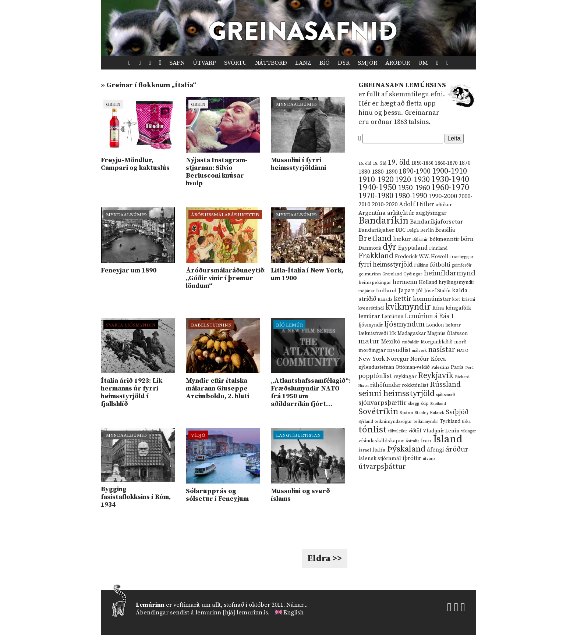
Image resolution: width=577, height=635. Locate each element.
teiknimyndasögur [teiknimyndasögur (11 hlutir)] (393, 421)
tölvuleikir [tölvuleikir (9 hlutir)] (397, 431)
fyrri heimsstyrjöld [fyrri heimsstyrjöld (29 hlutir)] (385, 265)
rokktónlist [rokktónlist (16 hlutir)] (415, 385)
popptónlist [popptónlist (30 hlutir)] (375, 376)
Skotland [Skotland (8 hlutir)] (438, 403)
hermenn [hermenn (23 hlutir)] (405, 282)
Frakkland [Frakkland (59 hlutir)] (375, 256)
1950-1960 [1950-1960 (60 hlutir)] (414, 188)
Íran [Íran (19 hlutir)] (426, 440)
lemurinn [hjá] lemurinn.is (231, 612)
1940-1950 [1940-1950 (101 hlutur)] (377, 187)
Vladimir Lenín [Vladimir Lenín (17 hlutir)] (441, 431)
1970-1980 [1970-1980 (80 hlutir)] (375, 195)
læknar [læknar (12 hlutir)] (453, 325)
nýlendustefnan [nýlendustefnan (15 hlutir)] (376, 367)
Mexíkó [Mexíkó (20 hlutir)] (390, 341)
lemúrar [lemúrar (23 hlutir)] (369, 316)
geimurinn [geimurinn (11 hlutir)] (369, 274)
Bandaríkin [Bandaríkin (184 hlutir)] (383, 220)
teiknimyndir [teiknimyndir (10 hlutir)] (426, 421)
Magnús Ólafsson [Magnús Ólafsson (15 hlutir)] (447, 333)
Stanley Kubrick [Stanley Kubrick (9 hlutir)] (429, 412)
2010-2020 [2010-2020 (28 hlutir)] (384, 204)
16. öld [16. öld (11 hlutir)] (364, 163)
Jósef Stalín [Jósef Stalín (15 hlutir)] (437, 291)
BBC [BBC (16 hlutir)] (401, 230)
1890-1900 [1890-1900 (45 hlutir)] (415, 171)
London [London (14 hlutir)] (435, 325)
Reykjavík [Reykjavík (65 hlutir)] (435, 376)
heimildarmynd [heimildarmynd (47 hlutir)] (449, 273)
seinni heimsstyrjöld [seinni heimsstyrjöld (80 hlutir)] (396, 393)
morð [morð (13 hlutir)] (460, 342)
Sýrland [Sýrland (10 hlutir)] (365, 421)
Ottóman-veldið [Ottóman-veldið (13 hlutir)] (413, 367)
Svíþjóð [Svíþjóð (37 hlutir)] (457, 412)
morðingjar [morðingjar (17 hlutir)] (372, 350)
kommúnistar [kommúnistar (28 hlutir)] (432, 299)
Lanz (303, 63)
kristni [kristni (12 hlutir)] (468, 299)
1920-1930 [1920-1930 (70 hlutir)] (412, 180)
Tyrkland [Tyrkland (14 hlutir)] (450, 421)
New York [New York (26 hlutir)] (371, 359)
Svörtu (235, 63)
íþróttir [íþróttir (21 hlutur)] (412, 458)
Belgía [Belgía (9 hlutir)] (413, 230)
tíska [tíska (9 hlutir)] (466, 421)
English (293, 612)
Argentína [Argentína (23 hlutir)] (372, 213)
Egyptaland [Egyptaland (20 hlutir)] (413, 248)
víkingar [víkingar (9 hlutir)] (468, 431)
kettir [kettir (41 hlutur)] (402, 299)
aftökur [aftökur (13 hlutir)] (444, 205)
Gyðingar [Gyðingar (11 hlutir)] (412, 274)
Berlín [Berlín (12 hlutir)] (427, 230)
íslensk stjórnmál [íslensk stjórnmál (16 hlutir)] (379, 458)
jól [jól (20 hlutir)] (419, 290)
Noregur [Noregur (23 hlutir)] (397, 359)
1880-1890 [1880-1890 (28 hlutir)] (384, 172)
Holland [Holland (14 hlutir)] (428, 282)
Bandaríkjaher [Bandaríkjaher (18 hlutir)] (376, 229)
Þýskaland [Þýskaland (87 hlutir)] (406, 449)
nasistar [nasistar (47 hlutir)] (441, 349)
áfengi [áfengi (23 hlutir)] (435, 449)
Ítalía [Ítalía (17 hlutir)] (379, 450)
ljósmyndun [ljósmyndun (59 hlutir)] (405, 324)
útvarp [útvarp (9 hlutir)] (429, 458)
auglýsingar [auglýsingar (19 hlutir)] (431, 213)
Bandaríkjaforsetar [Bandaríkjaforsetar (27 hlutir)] (436, 222)
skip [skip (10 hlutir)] (425, 403)
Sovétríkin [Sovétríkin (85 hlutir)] (378, 411)
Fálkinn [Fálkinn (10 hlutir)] (421, 265)
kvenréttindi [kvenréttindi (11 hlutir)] (371, 308)
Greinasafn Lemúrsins (402, 85)
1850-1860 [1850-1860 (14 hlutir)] (422, 163)
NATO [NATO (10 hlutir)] (462, 350)
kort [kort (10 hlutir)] (456, 299)
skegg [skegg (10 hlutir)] (413, 403)
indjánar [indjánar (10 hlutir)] (366, 291)
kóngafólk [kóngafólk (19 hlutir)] (458, 307)
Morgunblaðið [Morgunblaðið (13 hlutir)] (437, 342)
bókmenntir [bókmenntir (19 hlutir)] (444, 239)
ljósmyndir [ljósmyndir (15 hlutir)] (370, 325)
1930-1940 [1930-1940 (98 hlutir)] (450, 179)
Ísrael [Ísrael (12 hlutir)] (364, 450)
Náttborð (271, 63)
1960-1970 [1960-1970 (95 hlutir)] (450, 187)
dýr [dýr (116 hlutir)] (390, 247)
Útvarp (204, 63)
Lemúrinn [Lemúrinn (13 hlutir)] (392, 317)
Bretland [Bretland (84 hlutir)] (375, 238)
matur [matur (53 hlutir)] (369, 341)
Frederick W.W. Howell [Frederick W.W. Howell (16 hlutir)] (422, 256)
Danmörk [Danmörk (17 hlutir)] (369, 248)
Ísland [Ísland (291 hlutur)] (448, 439)
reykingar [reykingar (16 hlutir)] (405, 376)
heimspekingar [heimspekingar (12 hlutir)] (374, 282)
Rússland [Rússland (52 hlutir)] (445, 384)
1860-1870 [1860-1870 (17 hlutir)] (446, 163)
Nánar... (297, 605)
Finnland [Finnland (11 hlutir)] (438, 248)
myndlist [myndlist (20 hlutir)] (398, 350)
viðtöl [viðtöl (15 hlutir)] (414, 431)
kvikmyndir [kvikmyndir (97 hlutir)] (408, 307)
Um (423, 63)
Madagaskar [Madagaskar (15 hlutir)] (411, 333)
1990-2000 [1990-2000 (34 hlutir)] (442, 196)
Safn (177, 63)
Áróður (397, 63)
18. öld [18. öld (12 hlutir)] (379, 163)
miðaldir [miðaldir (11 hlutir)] (410, 342)
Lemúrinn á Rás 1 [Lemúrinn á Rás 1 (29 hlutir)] (429, 316)
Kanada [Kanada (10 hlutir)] (385, 299)
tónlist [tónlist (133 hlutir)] (372, 429)
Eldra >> (324, 558)
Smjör (367, 63)
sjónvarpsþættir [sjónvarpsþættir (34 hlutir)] (382, 403)
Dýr (344, 63)
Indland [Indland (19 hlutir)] (386, 290)
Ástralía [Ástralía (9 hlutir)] (413, 441)
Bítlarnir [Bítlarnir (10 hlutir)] (420, 239)
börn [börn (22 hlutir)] (467, 239)
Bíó (324, 63)
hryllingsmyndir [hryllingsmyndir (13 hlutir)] (456, 282)
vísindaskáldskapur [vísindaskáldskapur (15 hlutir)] (381, 441)
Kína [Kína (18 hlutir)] (438, 307)
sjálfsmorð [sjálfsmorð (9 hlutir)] (445, 394)
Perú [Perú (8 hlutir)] (469, 367)
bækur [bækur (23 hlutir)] (402, 239)
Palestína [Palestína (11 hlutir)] (440, 367)
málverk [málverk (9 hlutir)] (419, 350)
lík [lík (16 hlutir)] (392, 333)
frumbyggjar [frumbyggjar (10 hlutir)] (462, 257)
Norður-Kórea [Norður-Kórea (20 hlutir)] (428, 359)
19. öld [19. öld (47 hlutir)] (399, 162)
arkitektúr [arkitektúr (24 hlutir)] (400, 213)
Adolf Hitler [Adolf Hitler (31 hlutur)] (416, 204)
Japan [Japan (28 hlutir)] (406, 290)
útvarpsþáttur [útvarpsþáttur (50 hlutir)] (382, 466)
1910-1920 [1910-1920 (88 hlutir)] (375, 179)
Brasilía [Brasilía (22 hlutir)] (445, 229)
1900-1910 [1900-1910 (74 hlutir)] (449, 171)
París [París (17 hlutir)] (457, 367)
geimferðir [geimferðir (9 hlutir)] (461, 265)
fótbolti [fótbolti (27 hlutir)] (440, 265)
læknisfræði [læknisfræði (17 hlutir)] (373, 333)
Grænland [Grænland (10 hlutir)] (392, 274)
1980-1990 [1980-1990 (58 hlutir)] (411, 196)
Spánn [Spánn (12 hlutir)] (406, 412)
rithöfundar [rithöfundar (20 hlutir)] (385, 385)
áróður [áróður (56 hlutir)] (456, 449)
